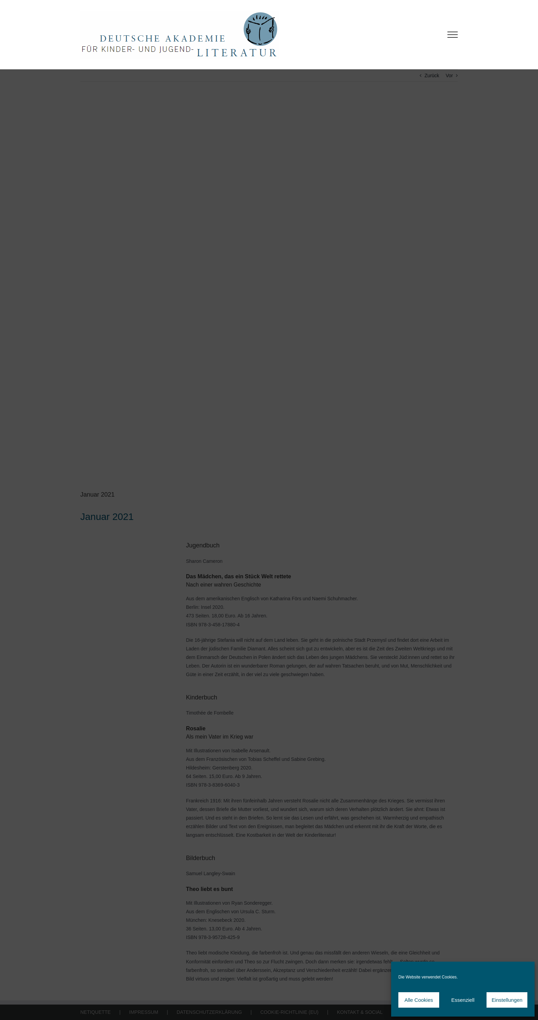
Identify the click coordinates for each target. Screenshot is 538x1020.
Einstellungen (507, 1000)
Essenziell (463, 1000)
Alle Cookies (419, 1000)
